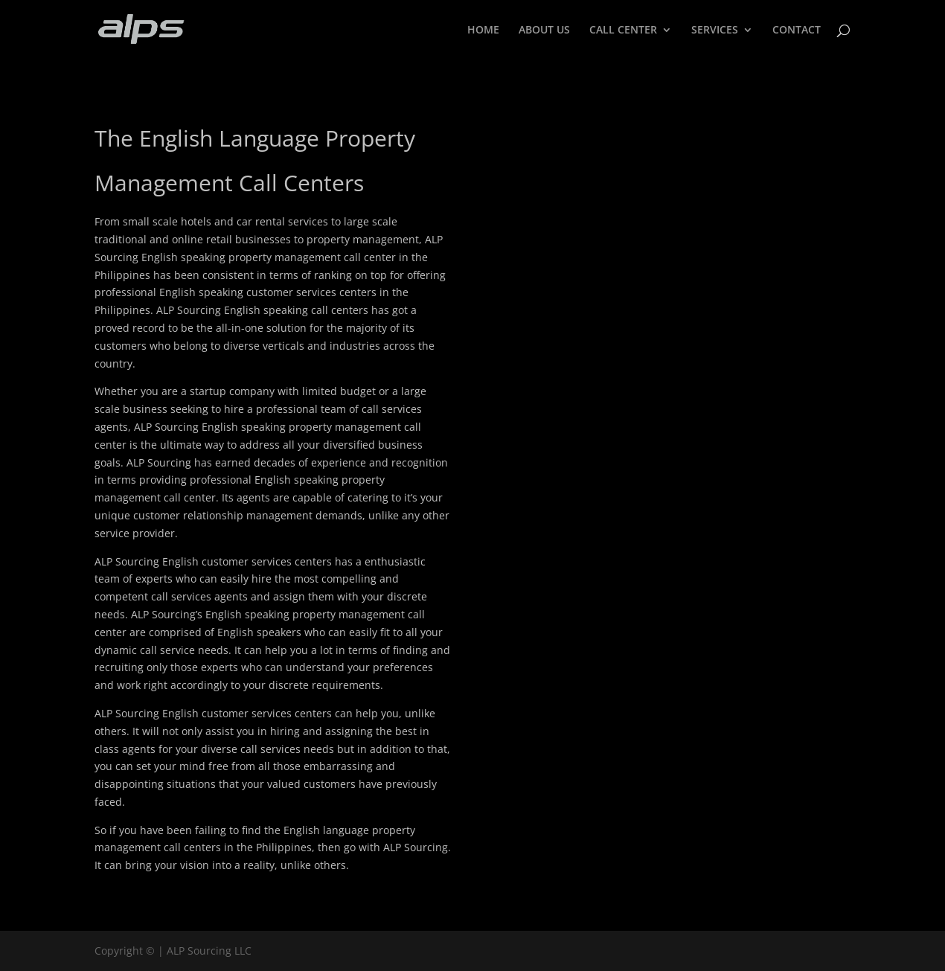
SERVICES (714, 30)
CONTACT (796, 30)
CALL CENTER (623, 30)
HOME (483, 30)
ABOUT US (544, 30)
